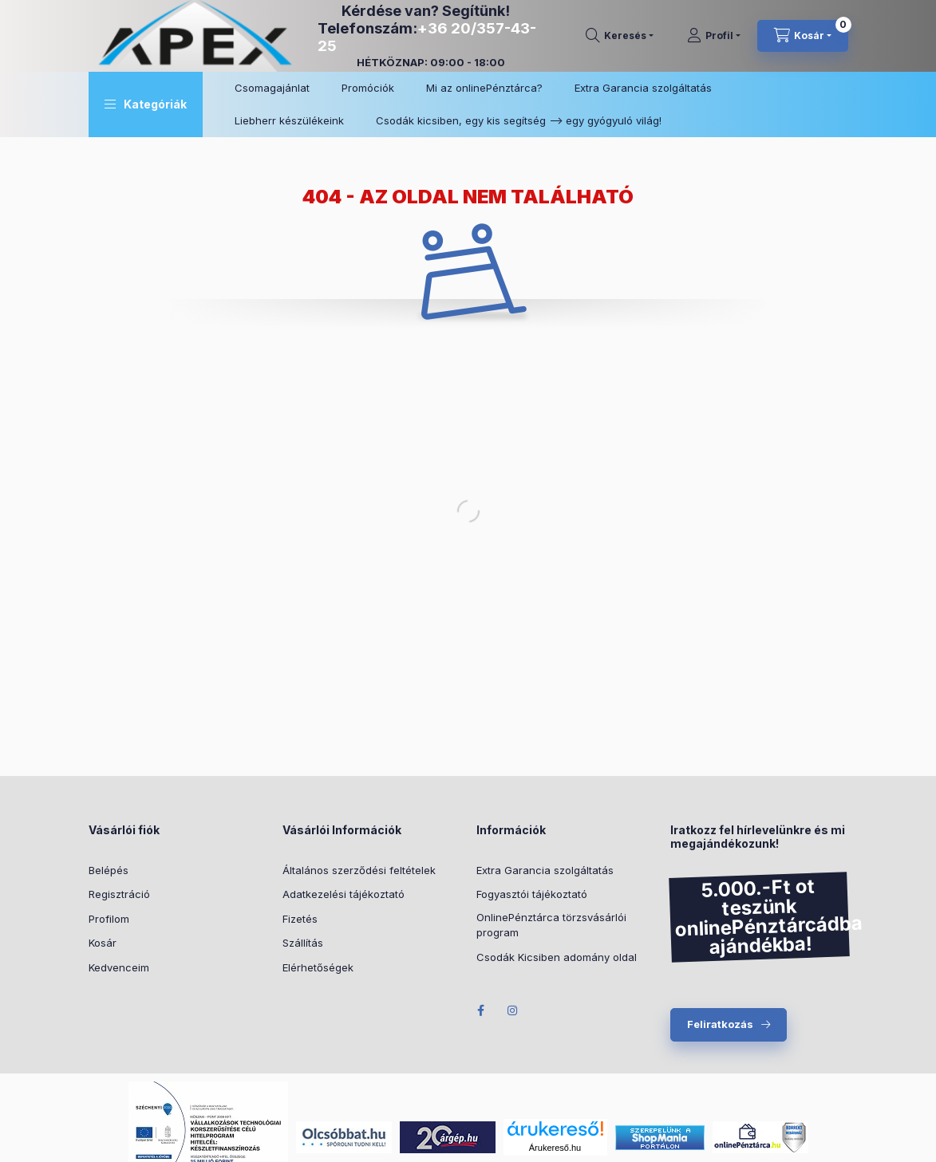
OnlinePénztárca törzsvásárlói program (551, 925)
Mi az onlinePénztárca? (484, 87)
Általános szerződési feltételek (359, 870)
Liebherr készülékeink (289, 120)
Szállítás (302, 942)
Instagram (513, 1010)
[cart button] (802, 36)
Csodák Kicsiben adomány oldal (556, 957)
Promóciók (368, 87)
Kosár (103, 942)
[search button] (619, 36)
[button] (146, 104)
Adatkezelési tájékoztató (343, 894)
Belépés (108, 870)
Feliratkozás (720, 1024)
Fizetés (300, 918)
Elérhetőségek (317, 967)
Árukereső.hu (555, 1147)
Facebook (481, 1010)
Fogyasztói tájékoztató (531, 894)
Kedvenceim (119, 967)
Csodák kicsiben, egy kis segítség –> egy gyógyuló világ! (519, 120)
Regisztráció (119, 894)
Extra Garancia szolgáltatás (643, 87)
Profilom (109, 918)
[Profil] (713, 36)
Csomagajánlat (272, 87)
